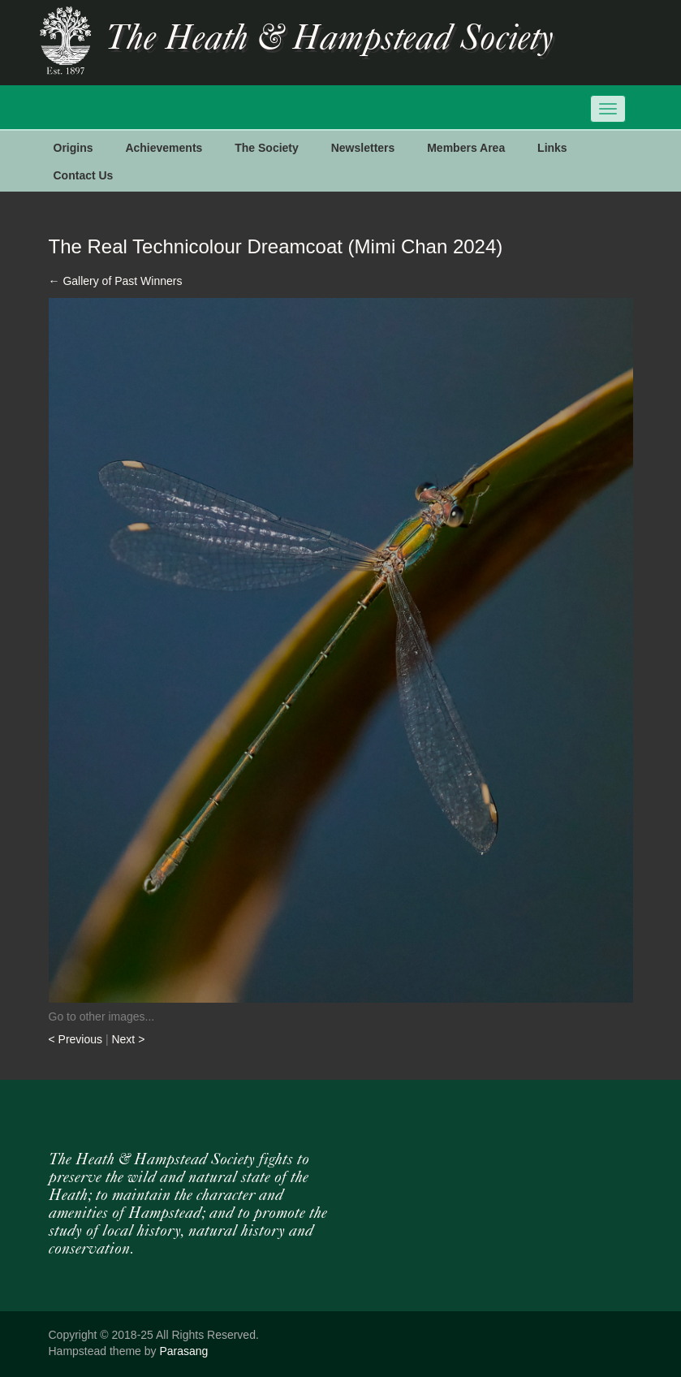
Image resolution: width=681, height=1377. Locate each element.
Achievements (163, 147)
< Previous (77, 1039)
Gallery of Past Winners (116, 280)
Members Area (466, 147)
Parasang (183, 1351)
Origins (73, 147)
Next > (127, 1039)
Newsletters (363, 147)
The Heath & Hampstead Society (330, 40)
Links (552, 147)
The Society (267, 147)
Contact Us (84, 175)
